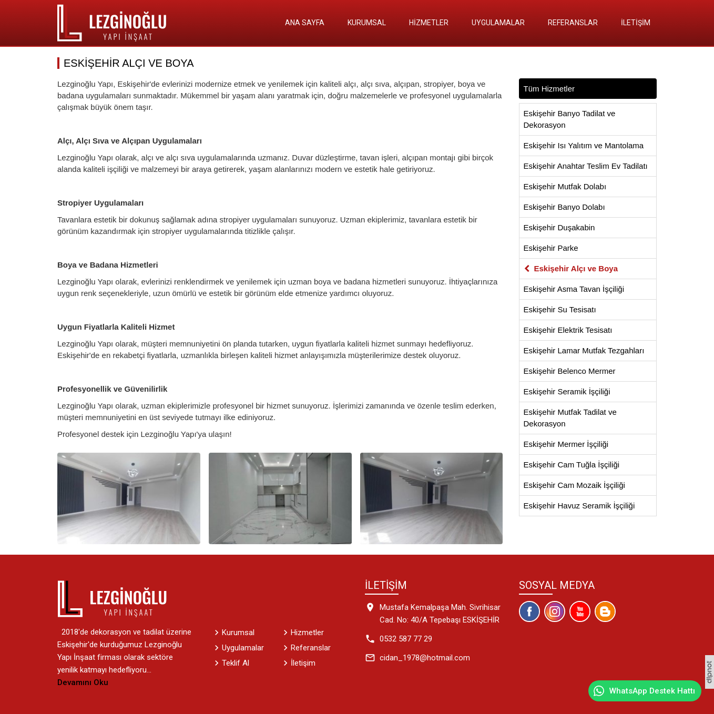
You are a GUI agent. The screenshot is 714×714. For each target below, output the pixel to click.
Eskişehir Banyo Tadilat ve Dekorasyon (570, 119)
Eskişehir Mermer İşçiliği (566, 444)
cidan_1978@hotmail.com (425, 657)
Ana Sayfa (304, 22)
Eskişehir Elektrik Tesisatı (568, 329)
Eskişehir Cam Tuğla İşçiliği (572, 464)
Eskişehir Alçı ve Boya (576, 268)
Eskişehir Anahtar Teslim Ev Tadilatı (586, 165)
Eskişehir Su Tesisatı (560, 309)
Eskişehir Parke (551, 247)
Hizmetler (428, 22)
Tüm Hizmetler (549, 88)
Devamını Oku (82, 682)
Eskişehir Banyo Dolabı (564, 206)
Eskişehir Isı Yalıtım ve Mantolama (584, 145)
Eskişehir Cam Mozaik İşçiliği (574, 485)
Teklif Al (235, 663)
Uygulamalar (498, 22)
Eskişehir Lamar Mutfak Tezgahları (584, 350)
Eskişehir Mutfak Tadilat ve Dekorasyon (570, 417)
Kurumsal (367, 22)
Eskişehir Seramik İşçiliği (567, 391)
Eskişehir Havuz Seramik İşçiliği (579, 505)
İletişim (635, 22)
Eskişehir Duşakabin (559, 227)
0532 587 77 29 (406, 639)
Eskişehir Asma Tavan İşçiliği (574, 288)
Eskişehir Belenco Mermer (570, 370)
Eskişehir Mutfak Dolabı (565, 186)
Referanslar (573, 22)
